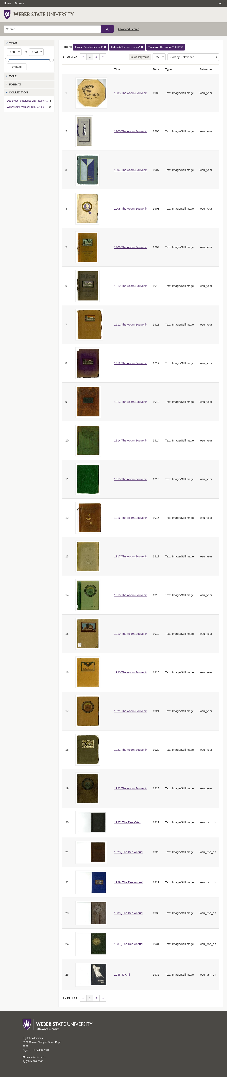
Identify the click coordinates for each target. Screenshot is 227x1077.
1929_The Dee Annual (128, 882)
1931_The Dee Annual (128, 944)
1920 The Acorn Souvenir (130, 672)
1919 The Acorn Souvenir (130, 633)
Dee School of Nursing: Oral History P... (27, 100)
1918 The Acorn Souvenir (130, 595)
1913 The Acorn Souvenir (130, 401)
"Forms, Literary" (127, 47)
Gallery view (141, 56)
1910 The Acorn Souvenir (130, 285)
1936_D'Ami (122, 974)
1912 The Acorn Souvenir (130, 363)
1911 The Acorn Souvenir (130, 324)
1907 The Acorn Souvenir (130, 170)
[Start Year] (14, 52)
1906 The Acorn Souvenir (130, 131)
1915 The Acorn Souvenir (130, 479)
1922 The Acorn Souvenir (130, 749)
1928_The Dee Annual (128, 852)
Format (15, 84)
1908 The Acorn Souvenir (130, 208)
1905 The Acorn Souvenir (130, 93)
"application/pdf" (90, 47)
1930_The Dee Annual (128, 913)
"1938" (165, 47)
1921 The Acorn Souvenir (130, 711)
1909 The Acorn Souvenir (130, 247)
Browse (19, 3)
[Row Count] (159, 57)
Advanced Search (128, 29)
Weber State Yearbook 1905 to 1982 (25, 107)
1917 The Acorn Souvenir (130, 556)
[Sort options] (193, 57)
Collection (18, 92)
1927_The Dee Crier (127, 822)
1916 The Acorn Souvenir (130, 517)
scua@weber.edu (34, 1057)
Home (7, 3)
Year (13, 43)
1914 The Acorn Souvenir (130, 440)
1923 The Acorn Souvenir (130, 788)
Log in (221, 3)
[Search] (52, 29)
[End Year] (36, 52)
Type (12, 76)
